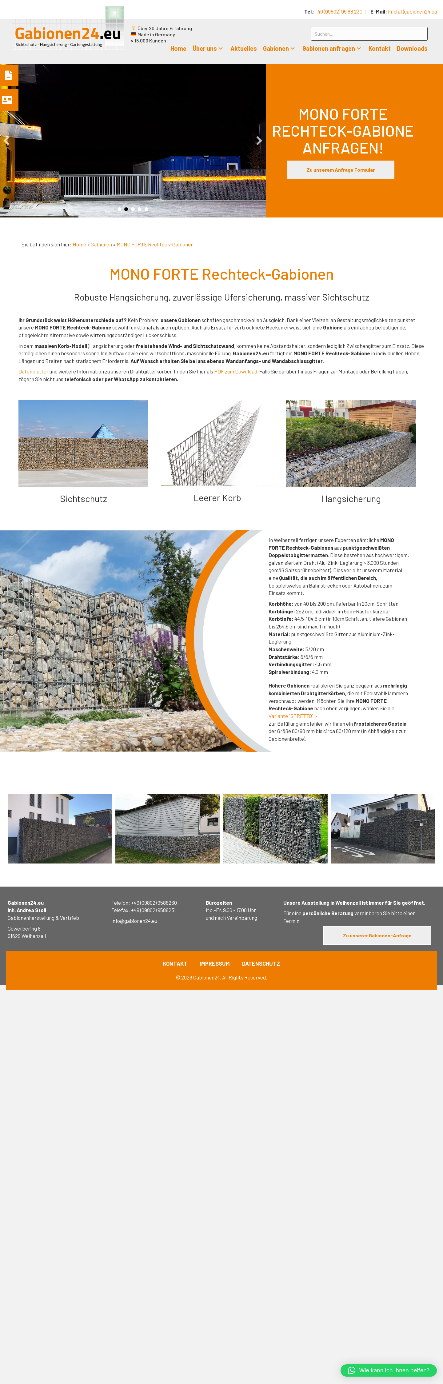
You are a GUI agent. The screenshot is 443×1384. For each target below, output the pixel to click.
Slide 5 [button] (146, 209)
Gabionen (101, 244)
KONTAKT (175, 963)
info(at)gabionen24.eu (412, 11)
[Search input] (369, 34)
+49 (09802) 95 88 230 (338, 11)
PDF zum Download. (236, 371)
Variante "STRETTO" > (293, 716)
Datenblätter (33, 371)
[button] (220, 48)
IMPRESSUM (215, 963)
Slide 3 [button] (133, 209)
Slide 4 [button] (140, 209)
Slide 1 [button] (119, 209)
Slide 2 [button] (126, 209)
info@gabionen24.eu (134, 921)
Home (79, 244)
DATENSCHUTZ (261, 963)
